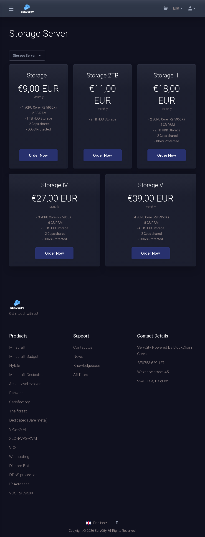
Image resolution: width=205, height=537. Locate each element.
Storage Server (27, 55)
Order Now (38, 155)
